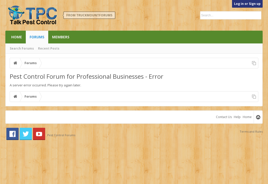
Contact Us (224, 117)
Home (16, 36)
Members (60, 36)
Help (237, 117)
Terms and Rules (251, 131)
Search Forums (22, 48)
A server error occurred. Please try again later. (45, 85)
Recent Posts (48, 48)
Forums (37, 36)
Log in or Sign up (247, 4)
